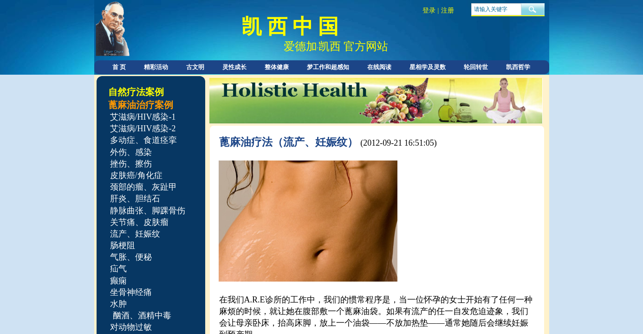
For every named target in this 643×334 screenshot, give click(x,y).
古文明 (195, 67)
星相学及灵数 (427, 67)
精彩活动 (156, 67)
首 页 (119, 67)
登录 (428, 10)
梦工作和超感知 (328, 67)
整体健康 (277, 67)
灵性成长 (234, 67)
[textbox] (496, 9)
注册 (447, 10)
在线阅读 (379, 67)
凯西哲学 (518, 67)
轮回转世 (476, 67)
